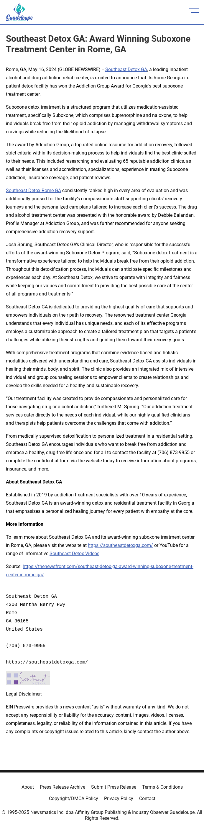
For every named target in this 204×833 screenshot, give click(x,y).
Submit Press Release (113, 787)
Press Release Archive (62, 787)
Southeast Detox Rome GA (33, 190)
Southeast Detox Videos (74, 553)
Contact (147, 798)
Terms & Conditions (162, 787)
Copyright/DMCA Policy (73, 798)
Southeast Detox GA (126, 69)
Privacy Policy (118, 798)
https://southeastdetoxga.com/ (120, 545)
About (28, 787)
